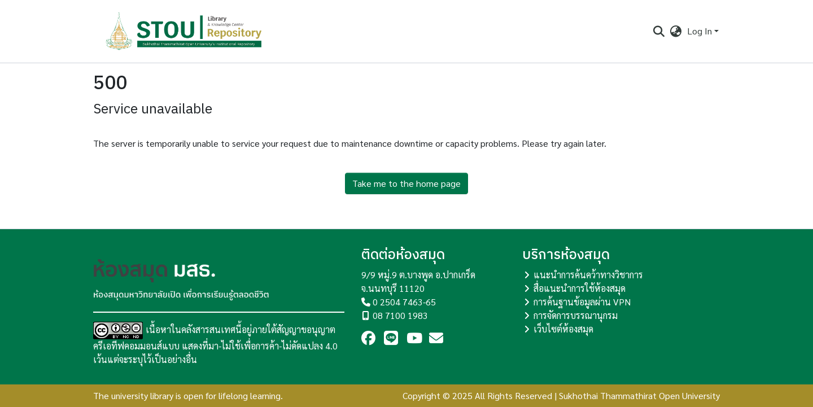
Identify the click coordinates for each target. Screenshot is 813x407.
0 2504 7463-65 (404, 302)
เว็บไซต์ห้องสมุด (563, 329)
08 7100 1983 (400, 315)
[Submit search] (659, 31)
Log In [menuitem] (699, 31)
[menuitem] (676, 31)
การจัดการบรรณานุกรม (576, 315)
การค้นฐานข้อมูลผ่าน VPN (582, 302)
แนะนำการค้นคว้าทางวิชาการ (588, 275)
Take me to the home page (406, 183)
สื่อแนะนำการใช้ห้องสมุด (580, 288)
